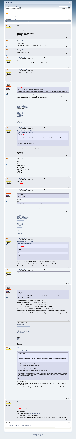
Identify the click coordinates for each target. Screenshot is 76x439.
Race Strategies (19, 122)
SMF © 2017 (37, 434)
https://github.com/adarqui (20, 104)
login (14, 6)
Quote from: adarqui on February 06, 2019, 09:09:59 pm (25, 130)
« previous (67, 423)
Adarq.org (8, 2)
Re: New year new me (23, 40)
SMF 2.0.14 (34, 434)
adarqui (8, 82)
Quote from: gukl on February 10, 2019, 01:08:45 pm (24, 192)
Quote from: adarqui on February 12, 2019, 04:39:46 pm (25, 241)
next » (70, 423)
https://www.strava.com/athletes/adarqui (22, 107)
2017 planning (19, 114)
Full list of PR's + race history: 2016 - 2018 (23, 111)
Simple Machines (42, 434)
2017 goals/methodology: (20, 112)
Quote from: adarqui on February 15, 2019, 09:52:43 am (25, 350)
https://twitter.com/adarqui (20, 109)
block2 (18, 119)
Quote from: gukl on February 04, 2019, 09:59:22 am (25, 132)
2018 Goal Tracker (19, 116)
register (17, 6)
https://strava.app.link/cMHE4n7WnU (34, 413)
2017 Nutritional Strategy (20, 115)
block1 (18, 229)
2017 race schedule (20, 113)
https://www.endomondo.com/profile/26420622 (23, 106)
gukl (7, 25)
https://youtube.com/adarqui (21, 105)
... (11, 19)
